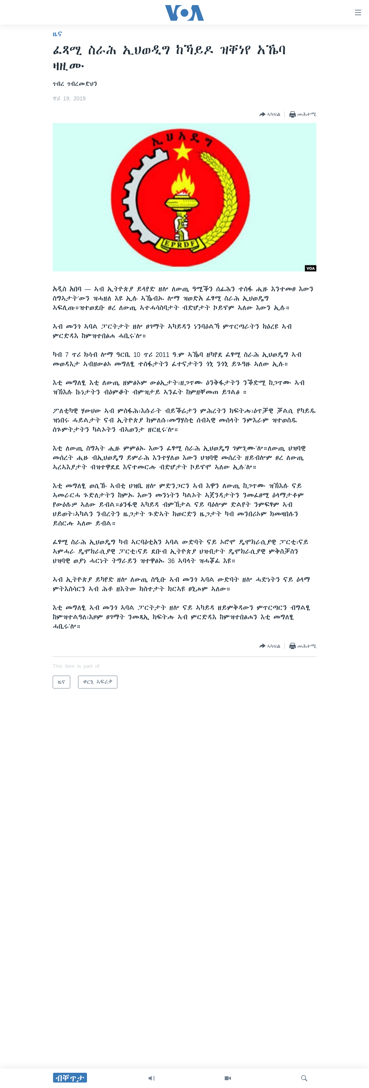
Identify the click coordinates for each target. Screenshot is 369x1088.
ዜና (57, 34)
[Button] (269, 114)
